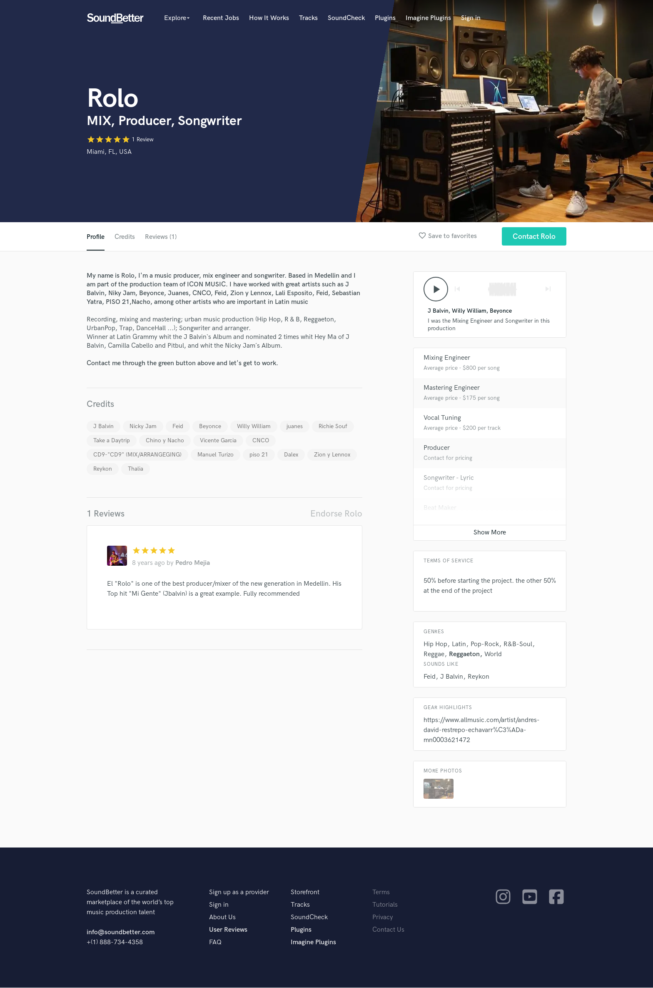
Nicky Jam (143, 426)
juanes (295, 426)
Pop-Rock (485, 645)
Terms (381, 893)
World (493, 655)
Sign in (471, 18)
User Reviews (228, 930)
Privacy (382, 918)
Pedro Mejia (192, 563)
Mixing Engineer (447, 358)
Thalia (135, 468)
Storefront (305, 893)
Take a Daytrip (111, 440)
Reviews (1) (161, 237)
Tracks (308, 18)
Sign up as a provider (239, 893)
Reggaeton (464, 655)
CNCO (260, 440)
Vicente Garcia (218, 440)
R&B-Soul (517, 645)
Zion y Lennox (332, 454)
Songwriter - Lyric (449, 478)
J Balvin (103, 426)
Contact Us (388, 930)
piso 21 (258, 454)
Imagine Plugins (428, 18)
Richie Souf (333, 426)
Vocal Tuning (442, 418)
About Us (222, 918)
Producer (437, 448)
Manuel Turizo (215, 454)
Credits (125, 237)
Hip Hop (435, 645)
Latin (459, 645)
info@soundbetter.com (121, 933)
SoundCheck (346, 18)
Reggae (434, 655)
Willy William (254, 426)
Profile (96, 237)
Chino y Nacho (165, 440)
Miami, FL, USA (109, 152)
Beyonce (210, 426)
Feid (177, 426)
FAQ (215, 943)
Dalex (291, 454)
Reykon (102, 468)
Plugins (385, 18)
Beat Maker (440, 508)
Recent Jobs (221, 18)
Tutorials (385, 905)
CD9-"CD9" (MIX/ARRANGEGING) (137, 454)
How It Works (269, 18)
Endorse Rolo (336, 514)
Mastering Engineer (452, 388)
